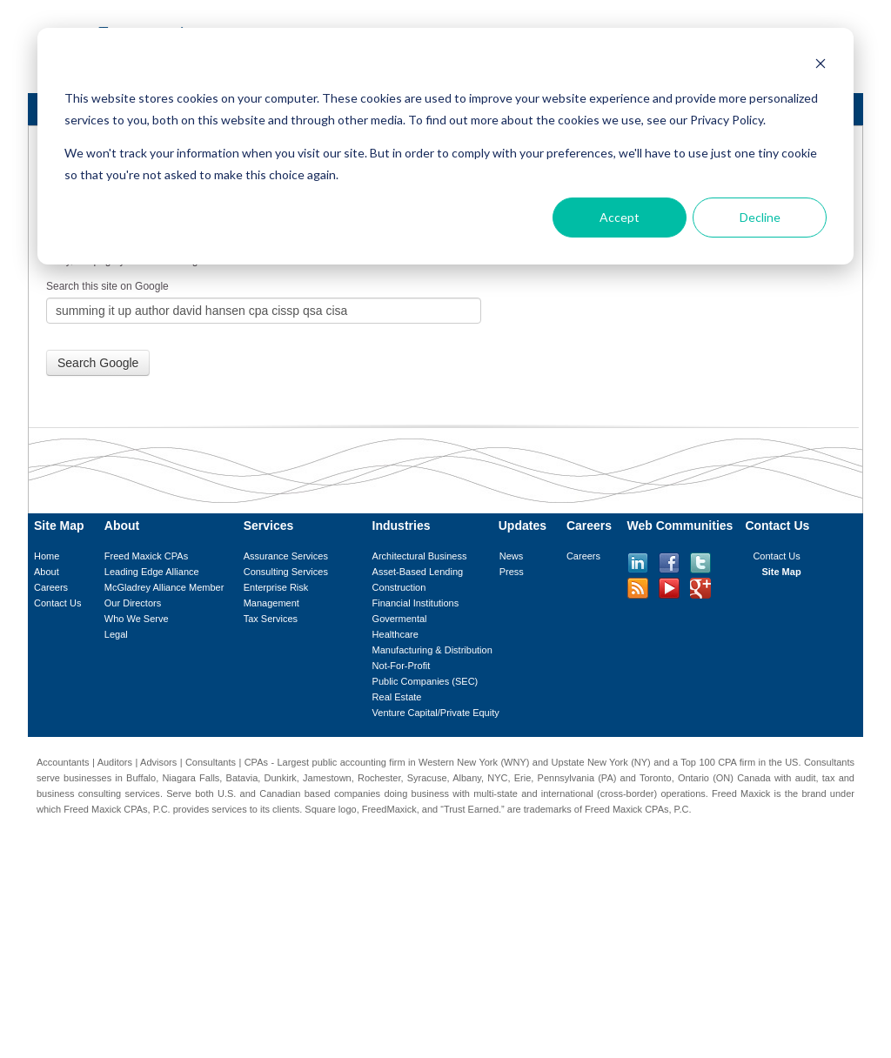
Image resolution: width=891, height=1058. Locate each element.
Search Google (97, 363)
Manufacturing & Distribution (432, 650)
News (511, 556)
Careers (51, 587)
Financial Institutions (415, 603)
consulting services (119, 793)
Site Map (781, 571)
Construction (399, 587)
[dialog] (445, 146)
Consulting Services (286, 571)
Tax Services (271, 618)
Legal (116, 634)
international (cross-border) (599, 793)
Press (511, 571)
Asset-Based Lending (418, 571)
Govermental (399, 618)
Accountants (63, 762)
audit (805, 778)
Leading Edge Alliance (151, 571)
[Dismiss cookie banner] (820, 66)
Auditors (114, 762)
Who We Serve (136, 618)
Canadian (279, 793)
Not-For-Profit (401, 665)
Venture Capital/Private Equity (435, 712)
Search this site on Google (107, 286)
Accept (620, 217)
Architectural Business (419, 556)
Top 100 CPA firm (717, 762)
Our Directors (132, 603)
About (46, 571)
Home (46, 556)
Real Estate (397, 697)
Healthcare (395, 634)
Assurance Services (286, 556)
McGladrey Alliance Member (164, 587)
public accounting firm (358, 762)
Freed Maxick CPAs (146, 556)
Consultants (210, 762)
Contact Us (57, 603)
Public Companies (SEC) (425, 681)
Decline (760, 217)
